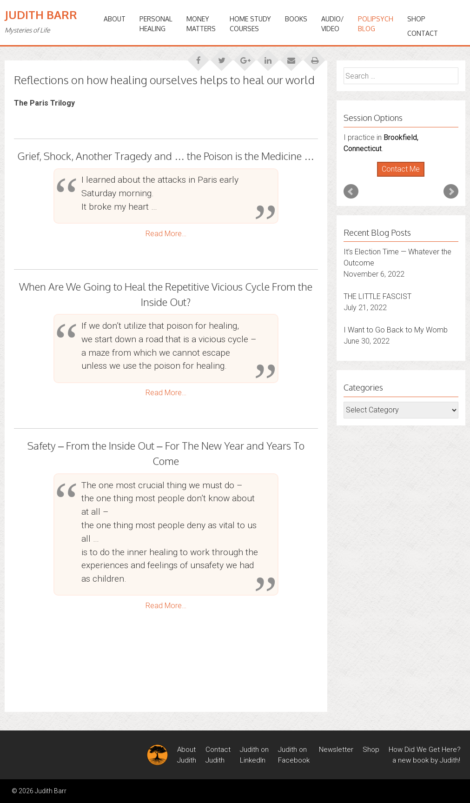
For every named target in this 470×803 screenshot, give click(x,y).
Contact (422, 33)
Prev (351, 191)
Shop (416, 19)
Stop (405, 176)
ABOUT (115, 19)
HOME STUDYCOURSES (250, 24)
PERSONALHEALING (155, 24)
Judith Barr (41, 14)
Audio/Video (332, 24)
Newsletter (336, 749)
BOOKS (296, 19)
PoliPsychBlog (375, 24)
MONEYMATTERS (201, 24)
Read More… (166, 233)
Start (397, 176)
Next (451, 191)
